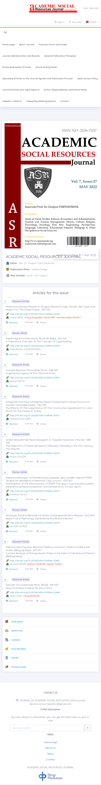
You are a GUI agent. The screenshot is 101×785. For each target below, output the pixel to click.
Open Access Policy (87, 78)
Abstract (12, 322)
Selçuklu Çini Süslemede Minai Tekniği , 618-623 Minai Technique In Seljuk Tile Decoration (32, 586)
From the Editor (18, 649)
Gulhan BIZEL (16, 317)
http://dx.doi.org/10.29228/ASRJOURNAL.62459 (35, 345)
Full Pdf (14, 658)
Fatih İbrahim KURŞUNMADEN (25, 349)
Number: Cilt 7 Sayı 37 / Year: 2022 (76, 255)
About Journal (26, 44)
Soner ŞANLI (16, 595)
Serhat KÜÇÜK (17, 381)
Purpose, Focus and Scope (53, 44)
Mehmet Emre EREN (20, 418)
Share (41, 322)
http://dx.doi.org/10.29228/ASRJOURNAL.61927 (34, 415)
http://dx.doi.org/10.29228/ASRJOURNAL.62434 (35, 522)
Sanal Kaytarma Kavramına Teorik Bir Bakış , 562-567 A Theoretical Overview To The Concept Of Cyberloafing (38, 340)
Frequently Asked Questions (41, 101)
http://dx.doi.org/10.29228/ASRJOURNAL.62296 (35, 314)
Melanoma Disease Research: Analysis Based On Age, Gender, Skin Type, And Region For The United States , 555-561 (50, 308)
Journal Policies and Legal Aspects (20, 89)
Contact (64, 101)
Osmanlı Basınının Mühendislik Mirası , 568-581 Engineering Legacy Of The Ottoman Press (32, 372)
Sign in (59, 22)
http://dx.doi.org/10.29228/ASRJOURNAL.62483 (35, 560)
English (91, 22)
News (50, 753)
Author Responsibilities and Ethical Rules (65, 89)
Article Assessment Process (16, 67)
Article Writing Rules (46, 67)
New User (75, 22)
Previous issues (18, 667)
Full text (29, 322)
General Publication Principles (60, 56)
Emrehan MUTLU (18, 494)
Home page (8, 44)
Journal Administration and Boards (21, 56)
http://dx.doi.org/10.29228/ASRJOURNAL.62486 (35, 592)
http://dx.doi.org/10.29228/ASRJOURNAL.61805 (35, 377)
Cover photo (17, 622)
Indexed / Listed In (12, 101)
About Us (50, 747)
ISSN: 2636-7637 (91, 8)
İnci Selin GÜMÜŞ (18, 526)
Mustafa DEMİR (18, 564)
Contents (15, 640)
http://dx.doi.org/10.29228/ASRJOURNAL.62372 (35, 491)
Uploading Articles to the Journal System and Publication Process (37, 78)
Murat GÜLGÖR (18, 456)
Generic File (17, 631)
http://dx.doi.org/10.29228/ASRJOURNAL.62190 (35, 453)
